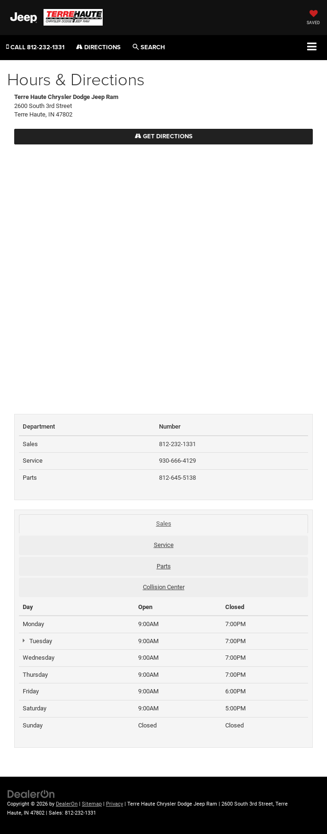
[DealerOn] (31, 794)
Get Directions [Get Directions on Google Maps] (164, 136)
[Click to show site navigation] (312, 47)
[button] (35, 47)
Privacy (114, 804)
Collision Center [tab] (164, 587)
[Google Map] (163, 274)
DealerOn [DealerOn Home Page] (67, 804)
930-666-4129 (177, 460)
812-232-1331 (177, 444)
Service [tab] (164, 544)
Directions (98, 47)
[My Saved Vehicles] (313, 18)
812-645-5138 (177, 477)
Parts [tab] (164, 566)
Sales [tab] (163, 523)
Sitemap (92, 804)
